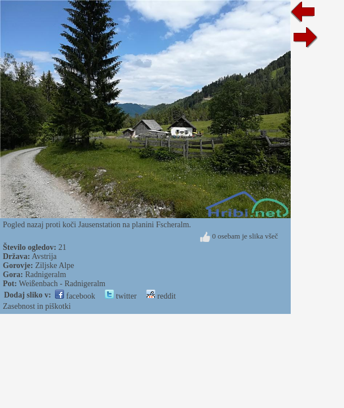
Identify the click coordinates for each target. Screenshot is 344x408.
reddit (161, 296)
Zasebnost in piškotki (37, 306)
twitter (121, 296)
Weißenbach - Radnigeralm (62, 283)
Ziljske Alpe (54, 265)
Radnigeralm (45, 274)
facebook (75, 296)
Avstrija (44, 256)
